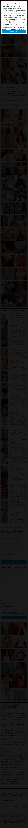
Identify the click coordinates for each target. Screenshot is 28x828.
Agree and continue (14, 31)
